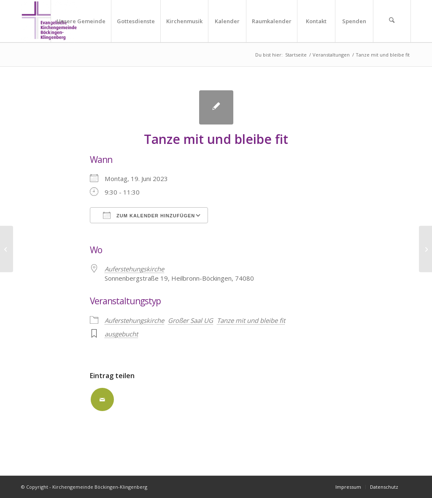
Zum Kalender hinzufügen (149, 215)
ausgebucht (121, 334)
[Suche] (392, 21)
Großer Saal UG (190, 320)
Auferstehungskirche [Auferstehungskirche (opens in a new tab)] (134, 269)
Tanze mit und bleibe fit (251, 320)
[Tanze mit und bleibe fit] (6, 249)
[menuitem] (81, 21)
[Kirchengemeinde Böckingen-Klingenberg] (49, 21)
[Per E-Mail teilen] (102, 399)
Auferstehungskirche (134, 320)
